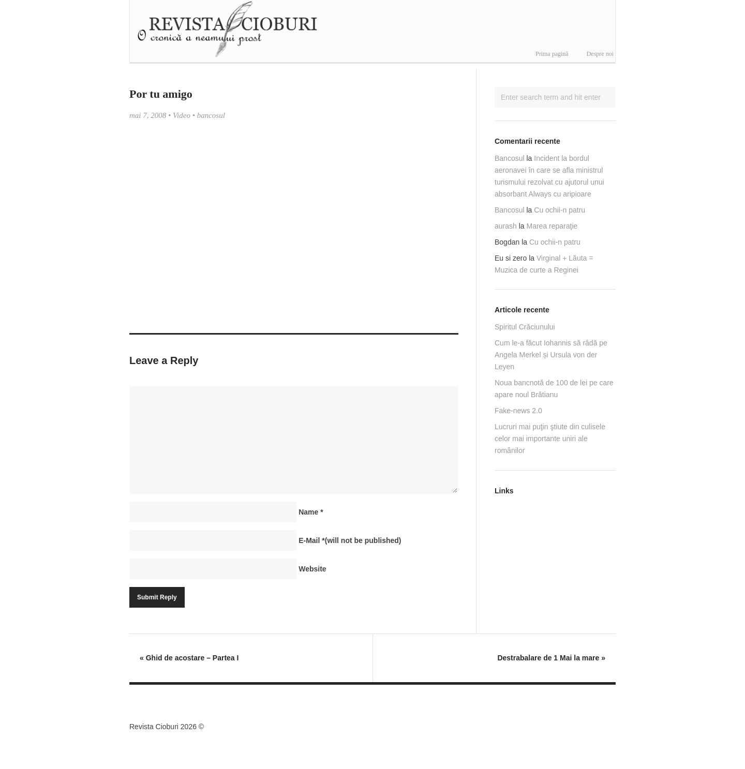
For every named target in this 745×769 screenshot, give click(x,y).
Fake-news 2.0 (518, 410)
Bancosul (510, 158)
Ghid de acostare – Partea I (189, 658)
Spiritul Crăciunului (525, 327)
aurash (506, 226)
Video (181, 115)
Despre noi (600, 53)
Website (312, 569)
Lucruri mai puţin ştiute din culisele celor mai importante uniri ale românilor (550, 439)
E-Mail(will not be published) (350, 540)
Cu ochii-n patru (559, 210)
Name (311, 512)
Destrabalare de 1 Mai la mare (551, 658)
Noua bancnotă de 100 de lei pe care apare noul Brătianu (554, 389)
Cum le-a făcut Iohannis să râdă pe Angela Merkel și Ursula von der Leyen (551, 355)
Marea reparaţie (552, 226)
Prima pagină (552, 53)
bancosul (211, 115)
